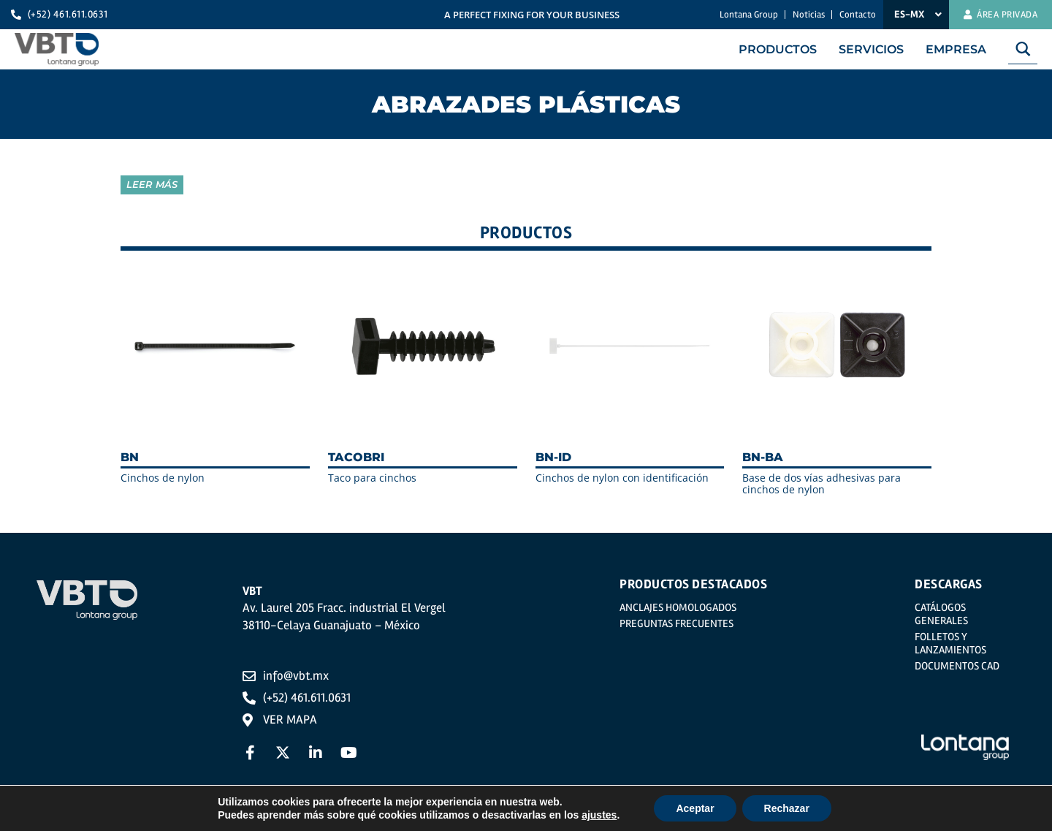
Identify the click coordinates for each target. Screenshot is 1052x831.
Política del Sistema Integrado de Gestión (703, 817)
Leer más (152, 184)
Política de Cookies (518, 817)
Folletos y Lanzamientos (950, 643)
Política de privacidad (384, 817)
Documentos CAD (957, 665)
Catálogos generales (941, 614)
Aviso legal (272, 817)
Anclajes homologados (678, 607)
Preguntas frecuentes (676, 623)
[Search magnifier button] (1022, 49)
